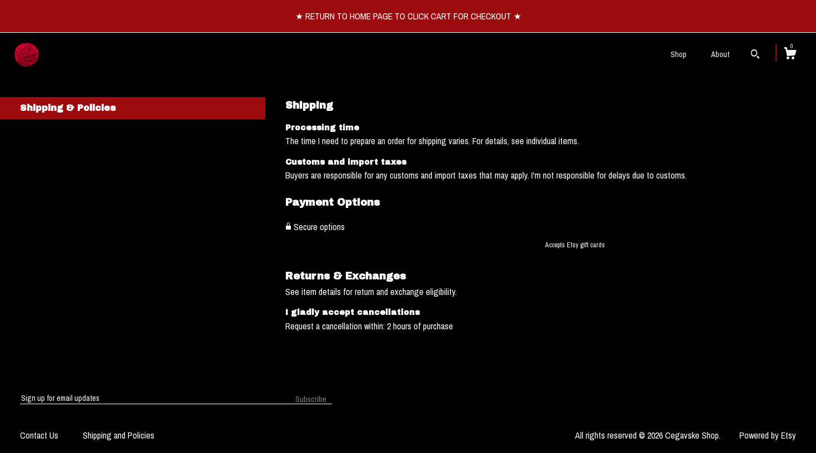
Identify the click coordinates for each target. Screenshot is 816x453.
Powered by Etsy (767, 435)
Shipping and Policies (118, 435)
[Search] (755, 55)
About (720, 54)
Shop (679, 54)
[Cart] (790, 55)
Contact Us (39, 435)
